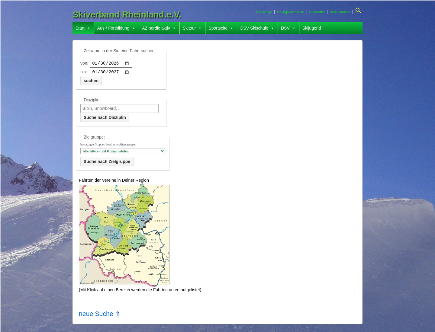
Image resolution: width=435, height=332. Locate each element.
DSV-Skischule (257, 28)
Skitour (192, 28)
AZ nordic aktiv (159, 28)
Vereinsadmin (340, 12)
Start (83, 28)
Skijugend (311, 28)
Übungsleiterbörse (290, 12)
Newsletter (317, 12)
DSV (288, 28)
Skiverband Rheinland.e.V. (126, 14)
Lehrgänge (264, 12)
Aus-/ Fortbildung (116, 28)
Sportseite (221, 28)
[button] (357, 12)
